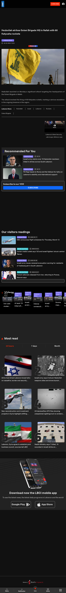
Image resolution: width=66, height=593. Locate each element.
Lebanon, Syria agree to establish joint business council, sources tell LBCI (16, 446)
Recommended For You (20, 151)
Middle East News (23, 249)
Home (7, 590)
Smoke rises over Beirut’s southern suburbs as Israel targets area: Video (58, 304)
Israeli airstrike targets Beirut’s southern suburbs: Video (28, 304)
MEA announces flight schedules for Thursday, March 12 (38, 240)
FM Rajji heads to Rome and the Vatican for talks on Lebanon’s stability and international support (43, 173)
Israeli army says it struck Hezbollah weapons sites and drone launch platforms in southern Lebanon (48, 379)
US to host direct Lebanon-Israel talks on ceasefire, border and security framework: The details (16, 379)
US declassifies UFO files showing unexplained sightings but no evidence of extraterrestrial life (49, 412)
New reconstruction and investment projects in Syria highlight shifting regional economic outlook (15, 412)
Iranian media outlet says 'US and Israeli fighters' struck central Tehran (40, 253)
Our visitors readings (16, 232)
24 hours (10, 346)
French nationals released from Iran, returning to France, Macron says (38, 276)
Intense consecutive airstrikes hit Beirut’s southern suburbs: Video (38, 305)
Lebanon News (28, 156)
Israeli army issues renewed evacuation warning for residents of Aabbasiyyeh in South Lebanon (40, 264)
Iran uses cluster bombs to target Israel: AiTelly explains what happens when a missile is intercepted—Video (8, 305)
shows (48, 590)
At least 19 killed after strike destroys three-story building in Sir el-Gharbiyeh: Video (19, 305)
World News (6, 294)
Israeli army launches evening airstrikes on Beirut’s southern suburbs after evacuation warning (49, 305)
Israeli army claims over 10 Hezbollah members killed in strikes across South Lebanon (41, 160)
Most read (11, 338)
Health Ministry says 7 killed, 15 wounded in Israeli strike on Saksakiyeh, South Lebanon (46, 446)
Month (57, 346)
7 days (34, 346)
